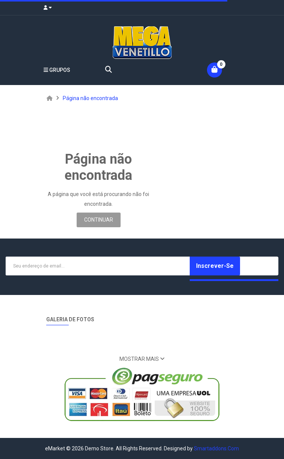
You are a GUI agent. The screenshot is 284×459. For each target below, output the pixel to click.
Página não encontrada (90, 98)
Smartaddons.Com (216, 448)
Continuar (98, 220)
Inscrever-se (215, 265)
